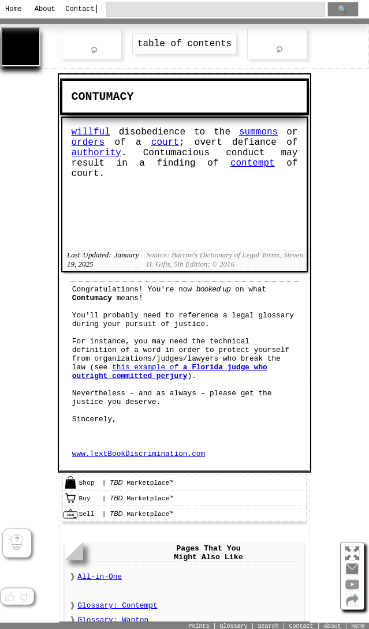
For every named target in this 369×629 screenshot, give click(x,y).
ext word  (277, 44)
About (45, 9)
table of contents (184, 44)
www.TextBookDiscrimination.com (138, 454)
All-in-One (99, 576)
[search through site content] (215, 9)
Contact (76, 9)
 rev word (92, 45)
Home (13, 9)
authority (96, 153)
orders (88, 142)
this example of (169, 371)
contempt (252, 163)
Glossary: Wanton (112, 620)
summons (258, 132)
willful (91, 132)
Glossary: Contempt (117, 605)
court (165, 142)
